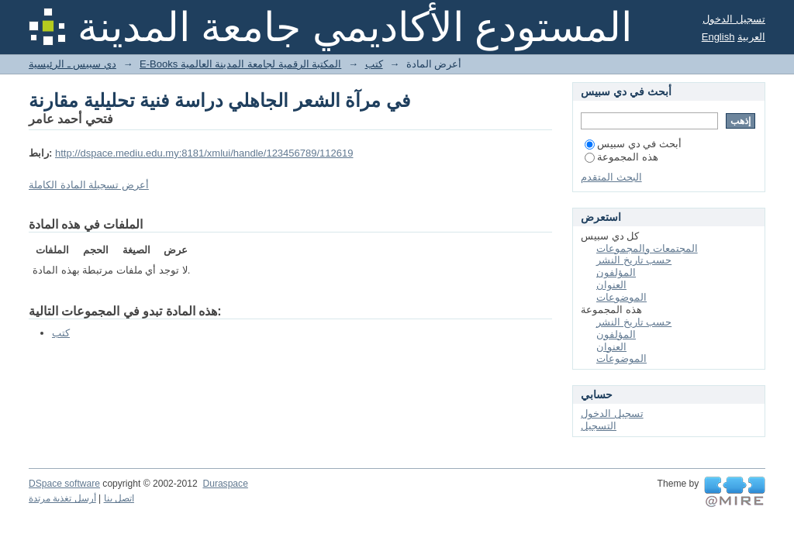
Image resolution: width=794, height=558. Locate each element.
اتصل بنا (119, 498)
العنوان (611, 285)
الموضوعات (621, 297)
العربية (751, 37)
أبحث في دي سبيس (633, 144)
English (718, 37)
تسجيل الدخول (734, 19)
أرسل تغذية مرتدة (62, 498)
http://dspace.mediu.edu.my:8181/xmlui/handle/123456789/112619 (204, 153)
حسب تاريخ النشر (633, 260)
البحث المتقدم (611, 177)
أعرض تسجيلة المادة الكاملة (89, 185)
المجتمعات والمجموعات (647, 248)
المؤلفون (616, 272)
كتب (374, 64)
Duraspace (224, 483)
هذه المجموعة (621, 157)
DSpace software (64, 483)
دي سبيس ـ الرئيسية (72, 64)
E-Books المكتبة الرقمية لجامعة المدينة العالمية (240, 64)
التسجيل (598, 426)
